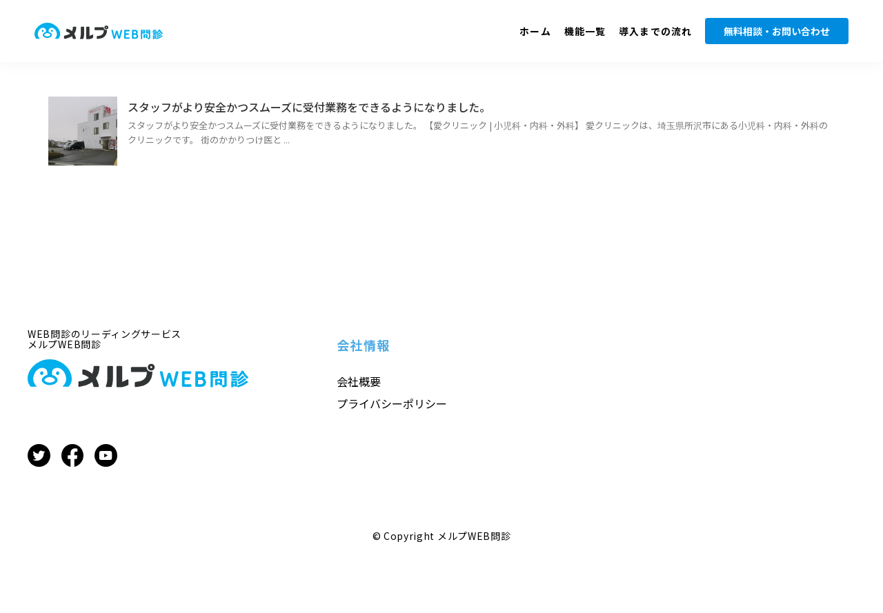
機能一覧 (585, 31)
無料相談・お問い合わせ (777, 31)
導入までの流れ (655, 31)
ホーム (534, 31)
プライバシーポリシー (392, 403)
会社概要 (359, 381)
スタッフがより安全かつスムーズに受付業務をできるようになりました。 (309, 107)
